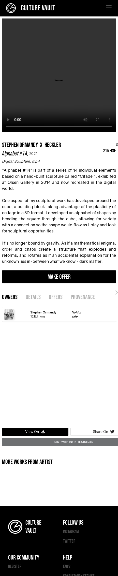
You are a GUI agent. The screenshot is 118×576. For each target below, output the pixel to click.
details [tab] (33, 297)
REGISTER (14, 566)
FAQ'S (66, 566)
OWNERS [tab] (10, 297)
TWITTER (69, 541)
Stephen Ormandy (20, 145)
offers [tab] (56, 297)
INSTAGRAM (71, 531)
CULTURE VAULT (30, 8)
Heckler (53, 145)
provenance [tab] (83, 297)
